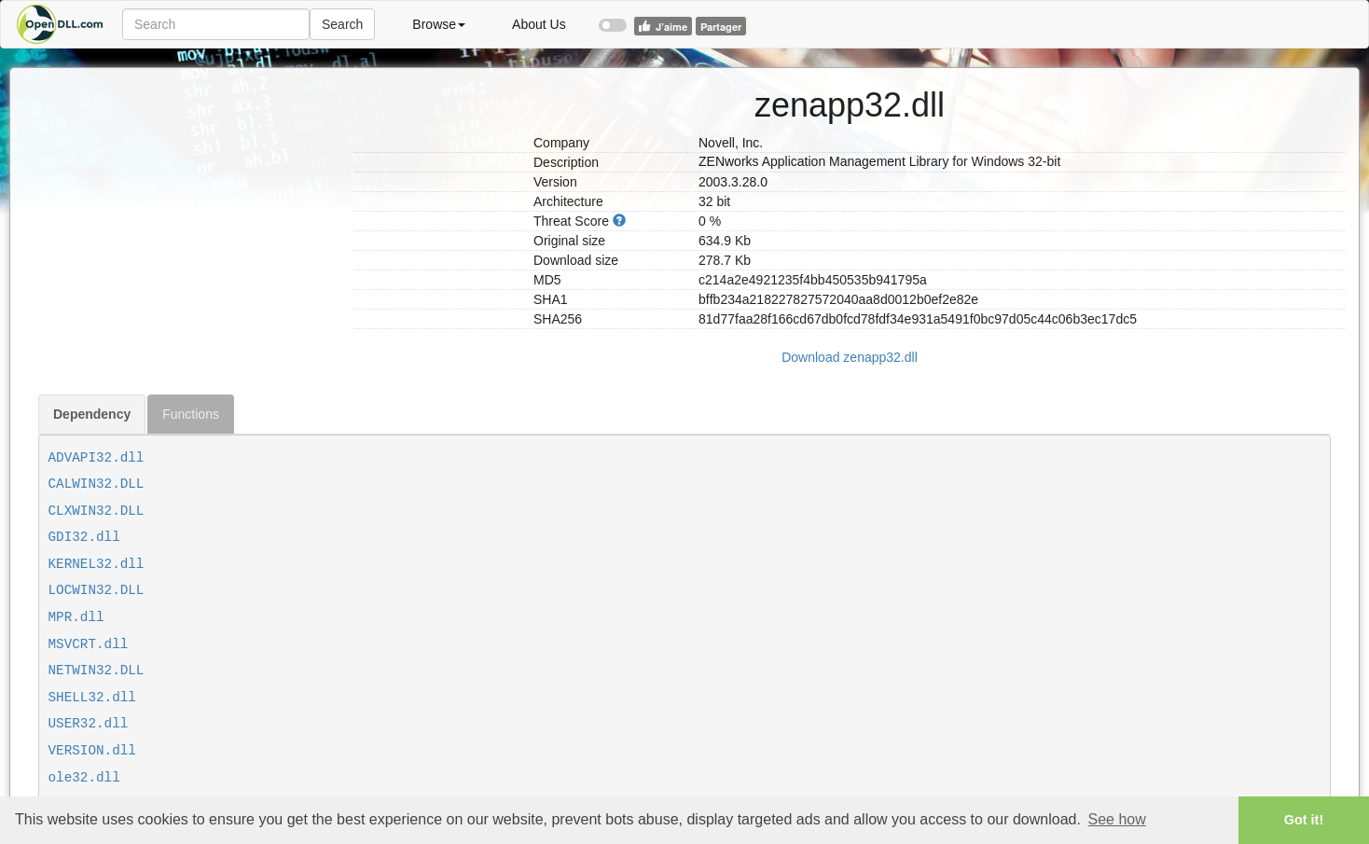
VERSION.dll (92, 750)
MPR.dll (76, 617)
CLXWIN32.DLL (96, 511)
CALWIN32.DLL (96, 484)
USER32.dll (88, 723)
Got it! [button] (1303, 819)
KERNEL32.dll (96, 564)
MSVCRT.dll (88, 644)
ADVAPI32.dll (96, 457)
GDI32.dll (84, 537)
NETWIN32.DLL (96, 670)
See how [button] (1117, 819)
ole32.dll (84, 777)
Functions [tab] (190, 414)
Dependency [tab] (92, 414)
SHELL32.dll (92, 697)
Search (342, 24)
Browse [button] (438, 24)
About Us (539, 24)
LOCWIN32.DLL (96, 590)
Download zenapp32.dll (849, 357)
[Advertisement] (189, 184)
